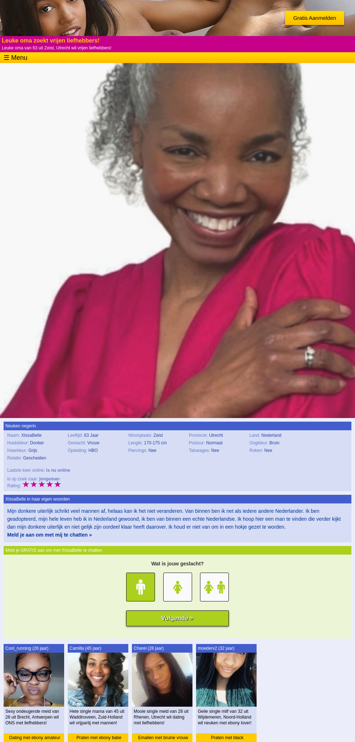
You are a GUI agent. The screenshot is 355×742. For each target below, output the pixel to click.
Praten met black (227, 737)
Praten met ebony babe (98, 737)
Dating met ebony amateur (34, 737)
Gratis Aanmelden (314, 18)
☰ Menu (15, 57)
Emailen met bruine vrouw (163, 737)
